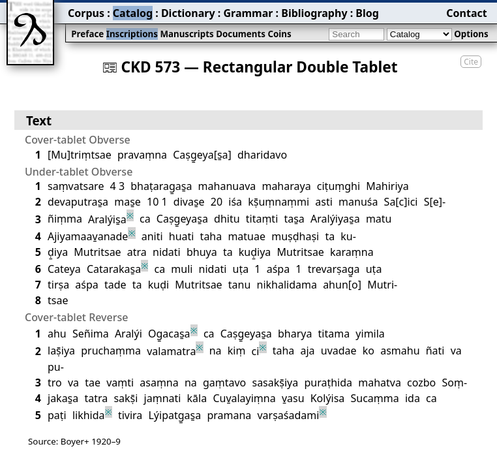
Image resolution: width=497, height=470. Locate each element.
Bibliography (314, 13)
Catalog (133, 13)
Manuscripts (186, 34)
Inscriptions (132, 34)
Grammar (248, 13)
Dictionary (188, 13)
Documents (240, 34)
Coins (279, 34)
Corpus (86, 13)
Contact (466, 13)
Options (471, 34)
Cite (471, 61)
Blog (367, 13)
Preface (87, 34)
